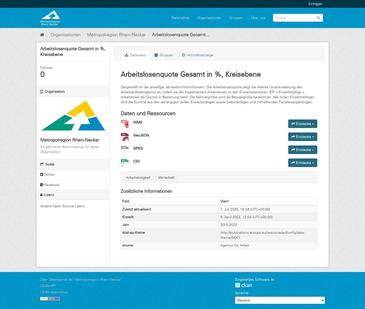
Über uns (258, 18)
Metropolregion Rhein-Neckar (116, 35)
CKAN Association (54, 292)
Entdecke (303, 124)
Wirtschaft (166, 177)
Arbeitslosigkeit (138, 177)
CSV (136, 161)
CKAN (243, 285)
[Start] (42, 35)
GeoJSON (141, 135)
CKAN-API (48, 286)
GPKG (138, 148)
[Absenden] (318, 17)
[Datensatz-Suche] (298, 18)
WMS (137, 122)
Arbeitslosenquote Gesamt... (180, 35)
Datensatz (135, 55)
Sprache (241, 292)
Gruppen (236, 18)
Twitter (47, 174)
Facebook (50, 184)
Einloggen (315, 4)
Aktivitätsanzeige (197, 55)
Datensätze (180, 18)
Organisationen (209, 18)
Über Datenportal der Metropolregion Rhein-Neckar (80, 279)
